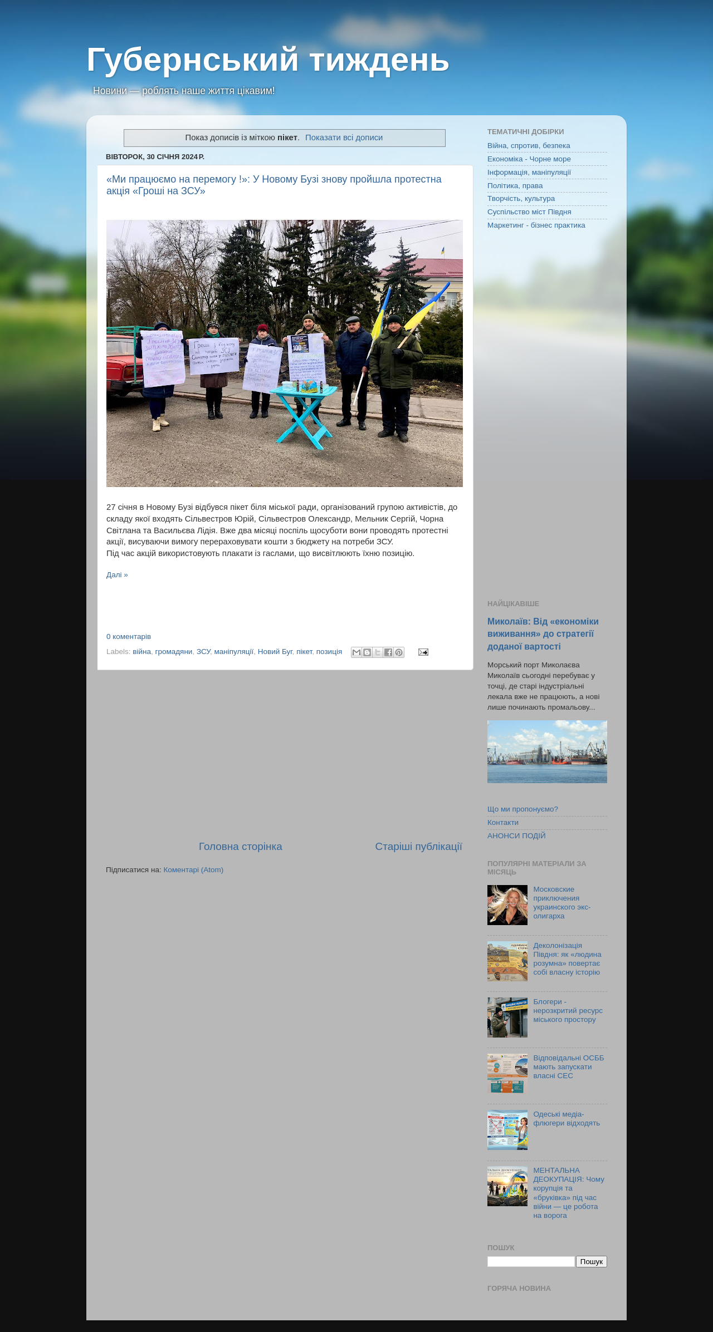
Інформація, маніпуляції (529, 172)
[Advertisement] (284, 754)
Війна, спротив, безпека (528, 145)
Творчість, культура (521, 198)
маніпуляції (234, 651)
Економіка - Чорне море (529, 159)
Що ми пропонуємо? (522, 809)
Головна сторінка (240, 846)
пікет (304, 651)
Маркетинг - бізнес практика (536, 225)
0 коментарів (128, 636)
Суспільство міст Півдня (529, 212)
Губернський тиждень (268, 59)
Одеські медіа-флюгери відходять (566, 1118)
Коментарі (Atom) (193, 870)
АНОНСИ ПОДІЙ (516, 836)
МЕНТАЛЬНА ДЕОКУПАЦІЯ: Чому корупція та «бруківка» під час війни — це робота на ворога (568, 1193)
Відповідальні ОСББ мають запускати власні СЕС (568, 1067)
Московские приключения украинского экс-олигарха (561, 903)
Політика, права (515, 185)
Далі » (117, 575)
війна (142, 651)
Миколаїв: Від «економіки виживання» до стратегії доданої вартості (543, 634)
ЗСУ (203, 651)
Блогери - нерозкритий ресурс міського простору (568, 1010)
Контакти (503, 822)
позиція (329, 651)
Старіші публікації (418, 846)
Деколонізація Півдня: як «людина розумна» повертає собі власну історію (567, 959)
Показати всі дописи (344, 137)
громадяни (174, 651)
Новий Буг (275, 651)
